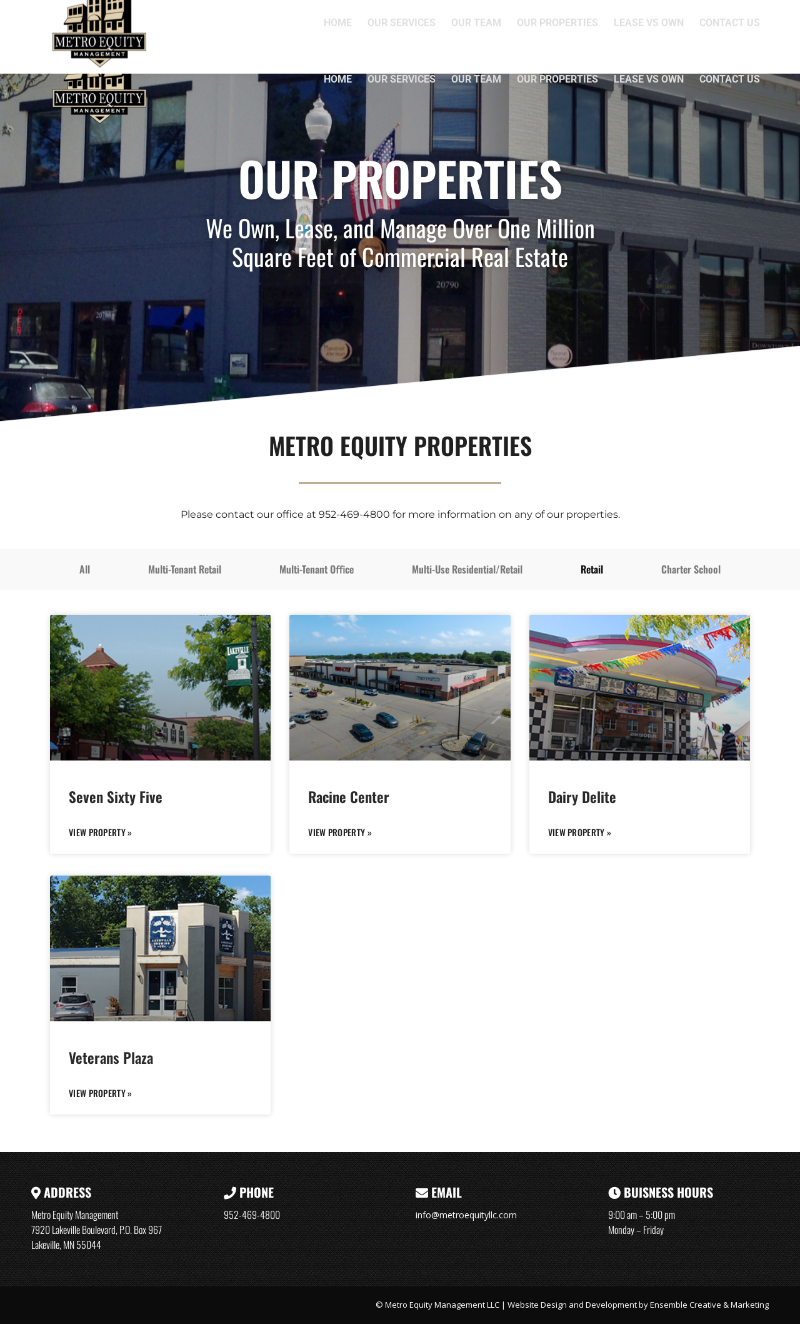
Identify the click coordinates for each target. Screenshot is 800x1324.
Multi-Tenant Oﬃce (316, 569)
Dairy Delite (582, 796)
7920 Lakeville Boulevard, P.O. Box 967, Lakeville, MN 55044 (536, 14)
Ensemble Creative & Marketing (709, 1304)
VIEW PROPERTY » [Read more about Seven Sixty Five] (100, 832)
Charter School (691, 569)
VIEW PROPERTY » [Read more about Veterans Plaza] (100, 1092)
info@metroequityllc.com (466, 1215)
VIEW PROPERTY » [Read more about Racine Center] (340, 832)
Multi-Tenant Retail (184, 569)
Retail (592, 569)
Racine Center (348, 796)
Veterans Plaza (111, 1057)
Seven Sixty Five (115, 796)
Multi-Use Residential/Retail (467, 569)
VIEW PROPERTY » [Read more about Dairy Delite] (580, 832)
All (84, 569)
